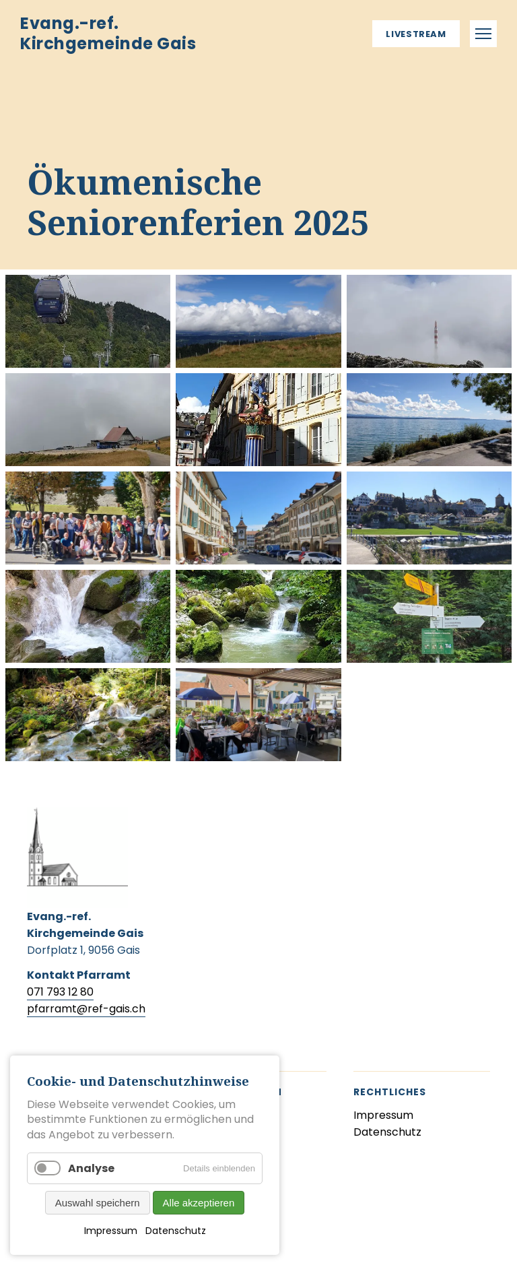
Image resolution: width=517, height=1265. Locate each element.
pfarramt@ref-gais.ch (86, 1008)
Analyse (91, 1168)
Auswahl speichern (97, 1202)
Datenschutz (175, 1230)
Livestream (416, 34)
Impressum (110, 1230)
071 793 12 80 (60, 992)
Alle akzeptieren (199, 1202)
